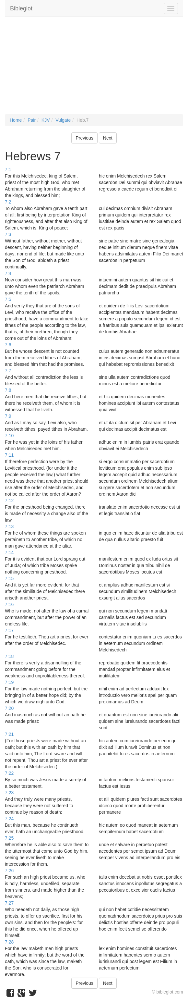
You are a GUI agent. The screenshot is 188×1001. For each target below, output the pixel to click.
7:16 (9, 604)
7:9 (8, 416)
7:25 (9, 838)
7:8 (8, 390)
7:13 (9, 526)
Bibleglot (21, 8)
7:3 (8, 234)
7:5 (8, 299)
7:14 (9, 552)
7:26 (9, 870)
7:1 (8, 169)
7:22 (9, 773)
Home (16, 120)
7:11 (9, 455)
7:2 (8, 201)
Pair (32, 120)
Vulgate (63, 120)
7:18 (9, 656)
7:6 (8, 344)
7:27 (9, 903)
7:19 (9, 682)
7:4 (8, 273)
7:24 (9, 818)
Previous (84, 138)
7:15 (9, 578)
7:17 (9, 630)
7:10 (9, 435)
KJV (45, 120)
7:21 (9, 734)
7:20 (9, 708)
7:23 (9, 792)
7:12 (9, 500)
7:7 (8, 370)
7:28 (9, 942)
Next (107, 138)
